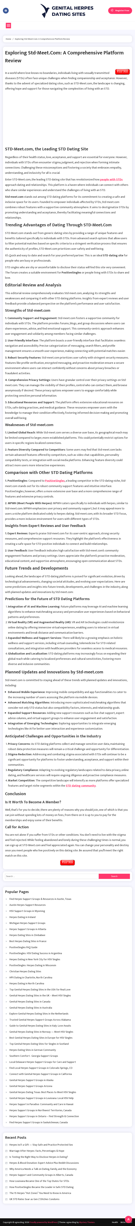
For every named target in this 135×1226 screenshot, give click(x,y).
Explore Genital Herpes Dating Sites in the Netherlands (38, 1013)
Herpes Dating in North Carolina (26, 983)
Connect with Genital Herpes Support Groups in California (40, 1074)
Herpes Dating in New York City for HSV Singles (34, 959)
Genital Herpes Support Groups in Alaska (31, 1080)
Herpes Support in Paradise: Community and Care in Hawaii (41, 1104)
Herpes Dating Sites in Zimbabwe (27, 935)
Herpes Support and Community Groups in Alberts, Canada (41, 1175)
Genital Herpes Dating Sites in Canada (29, 1001)
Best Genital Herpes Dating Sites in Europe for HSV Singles (41, 1037)
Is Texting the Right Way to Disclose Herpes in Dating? (38, 1156)
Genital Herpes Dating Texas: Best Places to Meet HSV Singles (42, 1092)
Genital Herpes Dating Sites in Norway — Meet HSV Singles (41, 1031)
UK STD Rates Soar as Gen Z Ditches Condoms (34, 1199)
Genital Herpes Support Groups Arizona (30, 1086)
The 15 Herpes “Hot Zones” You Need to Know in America (40, 1193)
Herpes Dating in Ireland (22, 917)
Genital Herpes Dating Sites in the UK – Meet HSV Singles (40, 995)
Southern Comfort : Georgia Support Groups (33, 1055)
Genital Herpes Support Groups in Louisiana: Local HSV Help (41, 1098)
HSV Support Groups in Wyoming (27, 911)
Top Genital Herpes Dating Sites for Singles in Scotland (39, 1043)
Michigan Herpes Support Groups (27, 923)
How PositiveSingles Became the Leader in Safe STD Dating (41, 1187)
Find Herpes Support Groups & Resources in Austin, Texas (40, 898)
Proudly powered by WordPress (43, 1222)
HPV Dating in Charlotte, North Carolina (30, 977)
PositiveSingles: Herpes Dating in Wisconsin (32, 965)
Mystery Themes (87, 1222)
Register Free (120, 10)
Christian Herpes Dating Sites (25, 971)
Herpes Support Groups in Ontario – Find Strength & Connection (44, 1116)
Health (115, 1222)
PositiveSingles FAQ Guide (23, 947)
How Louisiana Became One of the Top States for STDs (39, 1181)
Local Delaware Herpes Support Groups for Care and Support (42, 1062)
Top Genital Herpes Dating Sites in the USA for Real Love (39, 989)
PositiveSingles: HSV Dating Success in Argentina (35, 953)
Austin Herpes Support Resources (27, 905)
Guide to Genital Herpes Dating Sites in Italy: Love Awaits (40, 1025)
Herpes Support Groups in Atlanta (27, 929)
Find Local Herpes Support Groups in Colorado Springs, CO (40, 1068)
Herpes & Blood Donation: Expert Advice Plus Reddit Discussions (44, 1162)
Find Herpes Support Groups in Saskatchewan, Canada (38, 1122)
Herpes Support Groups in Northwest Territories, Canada (40, 1110)
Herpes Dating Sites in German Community (32, 1049)
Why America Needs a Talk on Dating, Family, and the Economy (43, 1168)
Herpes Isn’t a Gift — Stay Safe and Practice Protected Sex (41, 1144)
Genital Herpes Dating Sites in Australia (30, 1007)
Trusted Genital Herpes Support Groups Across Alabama (40, 1019)
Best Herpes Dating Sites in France (27, 941)
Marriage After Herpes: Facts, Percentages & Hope (36, 1150)
